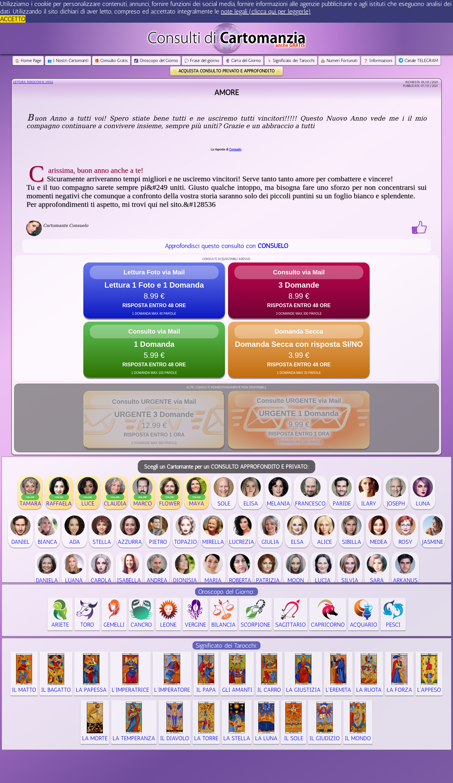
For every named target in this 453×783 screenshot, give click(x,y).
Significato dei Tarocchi (291, 60)
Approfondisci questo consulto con (226, 246)
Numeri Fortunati (339, 60)
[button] (154, 290)
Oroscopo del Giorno (156, 60)
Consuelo (235, 149)
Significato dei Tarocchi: (226, 645)
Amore (226, 92)
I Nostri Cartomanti (68, 60)
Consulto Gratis (111, 60)
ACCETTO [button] (12, 19)
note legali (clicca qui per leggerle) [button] (266, 11)
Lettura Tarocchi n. (33, 82)
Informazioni (378, 60)
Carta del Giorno (243, 60)
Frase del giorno (201, 60)
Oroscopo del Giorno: (226, 591)
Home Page (28, 60)
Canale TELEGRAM (418, 60)
